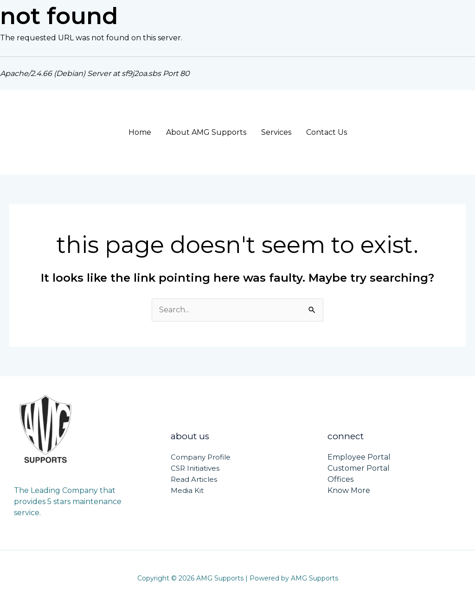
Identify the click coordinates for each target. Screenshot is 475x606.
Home (139, 132)
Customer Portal (358, 468)
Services (276, 132)
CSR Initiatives (195, 468)
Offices (340, 479)
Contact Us (326, 132)
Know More (348, 490)
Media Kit (187, 490)
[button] (419, 132)
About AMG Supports (206, 132)
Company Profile (201, 457)
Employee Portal (359, 457)
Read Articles (194, 479)
